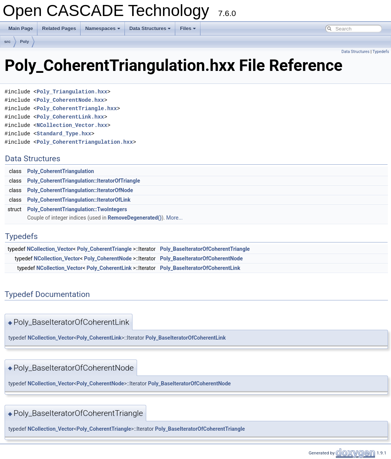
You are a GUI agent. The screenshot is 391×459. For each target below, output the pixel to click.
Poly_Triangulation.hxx (72, 91)
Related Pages (59, 28)
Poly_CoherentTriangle (104, 249)
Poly (24, 41)
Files (188, 28)
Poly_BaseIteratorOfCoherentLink (200, 268)
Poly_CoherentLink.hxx (70, 116)
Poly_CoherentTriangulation (60, 171)
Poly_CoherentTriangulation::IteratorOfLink (79, 200)
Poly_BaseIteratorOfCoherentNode (201, 258)
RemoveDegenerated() (135, 218)
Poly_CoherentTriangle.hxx (77, 108)
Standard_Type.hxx (64, 133)
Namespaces (102, 28)
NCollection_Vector (50, 249)
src (7, 41)
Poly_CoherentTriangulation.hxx (85, 142)
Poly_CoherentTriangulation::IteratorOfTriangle (83, 181)
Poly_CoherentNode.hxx (70, 100)
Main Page (20, 28)
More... (174, 218)
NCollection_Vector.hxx (72, 125)
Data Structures (150, 28)
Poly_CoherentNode (108, 258)
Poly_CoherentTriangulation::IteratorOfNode (80, 190)
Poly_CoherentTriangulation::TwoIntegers (77, 209)
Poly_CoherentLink (109, 268)
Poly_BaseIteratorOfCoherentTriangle (205, 249)
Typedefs (380, 51)
